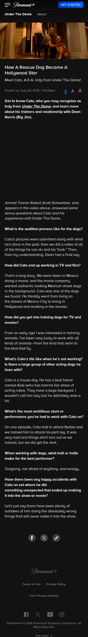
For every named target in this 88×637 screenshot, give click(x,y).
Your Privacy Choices (44, 596)
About (41, 14)
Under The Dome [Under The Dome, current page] (18, 14)
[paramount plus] (24, 4)
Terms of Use (31, 584)
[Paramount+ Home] (44, 571)
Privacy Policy (56, 584)
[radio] (65, 92)
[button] (7, 5)
